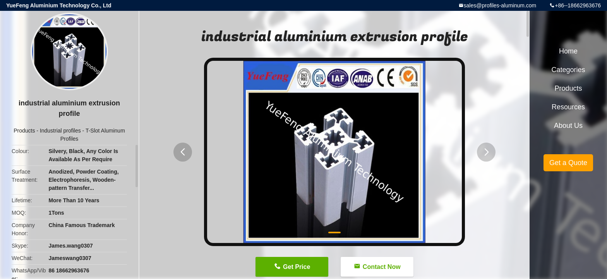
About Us (568, 125)
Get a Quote (568, 163)
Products (24, 130)
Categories (568, 70)
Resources (568, 107)
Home (568, 51)
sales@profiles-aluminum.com (500, 5)
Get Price (296, 267)
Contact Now (382, 267)
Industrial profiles (60, 130)
